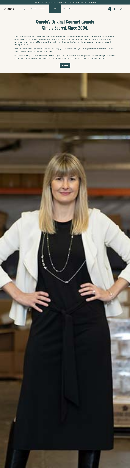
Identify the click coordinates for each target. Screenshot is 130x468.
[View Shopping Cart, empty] (109, 9)
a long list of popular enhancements (77, 42)
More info (94, 2)
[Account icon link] (114, 9)
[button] (26, 9)
